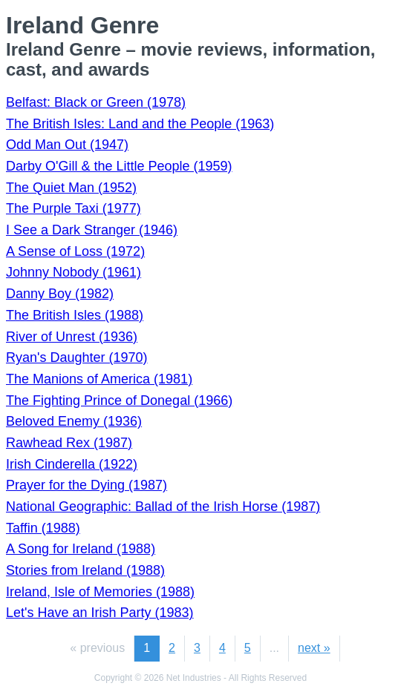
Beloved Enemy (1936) (74, 421)
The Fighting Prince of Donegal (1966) (119, 400)
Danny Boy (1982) (60, 293)
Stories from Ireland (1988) (85, 570)
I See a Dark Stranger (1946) (91, 229)
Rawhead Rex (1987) (69, 442)
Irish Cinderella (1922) (71, 464)
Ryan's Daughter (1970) (77, 357)
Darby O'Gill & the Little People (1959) (119, 166)
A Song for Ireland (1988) (80, 548)
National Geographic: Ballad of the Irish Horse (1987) (163, 506)
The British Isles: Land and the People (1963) (140, 123)
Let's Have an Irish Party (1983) (100, 612)
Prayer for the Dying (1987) (86, 485)
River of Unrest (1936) (71, 336)
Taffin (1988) (43, 528)
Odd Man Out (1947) (67, 144)
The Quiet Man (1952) (71, 187)
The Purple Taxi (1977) (73, 208)
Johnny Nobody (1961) (73, 272)
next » (314, 648)
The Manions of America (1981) (99, 379)
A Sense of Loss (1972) (75, 251)
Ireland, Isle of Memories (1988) (100, 591)
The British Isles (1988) (74, 315)
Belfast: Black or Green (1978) (96, 102)
